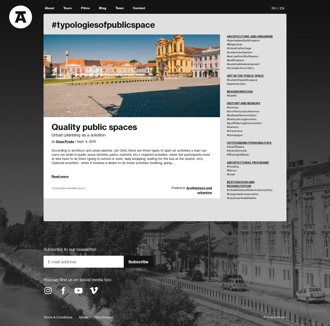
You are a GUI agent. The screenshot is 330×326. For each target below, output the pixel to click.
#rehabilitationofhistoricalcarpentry (249, 190)
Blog (102, 8)
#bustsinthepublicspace (242, 80)
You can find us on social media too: (78, 279)
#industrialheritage (239, 48)
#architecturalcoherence (243, 111)
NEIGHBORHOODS (240, 91)
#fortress (233, 107)
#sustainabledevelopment (243, 64)
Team (120, 8)
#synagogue (234, 135)
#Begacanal (234, 44)
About (49, 8)
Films (85, 8)
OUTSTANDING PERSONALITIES (249, 143)
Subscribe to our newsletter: (70, 249)
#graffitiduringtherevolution (244, 123)
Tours (67, 8)
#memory (233, 127)
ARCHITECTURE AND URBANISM (250, 36)
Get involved (104, 317)
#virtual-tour (235, 131)
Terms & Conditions (58, 317)
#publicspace (235, 60)
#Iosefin (232, 95)
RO (274, 8)
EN (282, 8)
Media (83, 317)
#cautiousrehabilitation (241, 198)
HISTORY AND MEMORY (243, 103)
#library (232, 170)
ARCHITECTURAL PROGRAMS (248, 162)
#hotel (231, 174)
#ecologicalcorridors (240, 68)
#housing (233, 166)
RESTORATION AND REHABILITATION (241, 184)
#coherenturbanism (239, 52)
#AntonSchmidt (237, 150)
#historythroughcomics (241, 119)
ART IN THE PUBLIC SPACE (245, 75)
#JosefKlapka (235, 146)
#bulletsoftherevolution (241, 115)
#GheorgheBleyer (238, 154)
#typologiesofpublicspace (68, 188)
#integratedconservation (242, 194)
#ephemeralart (236, 83)
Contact (139, 8)
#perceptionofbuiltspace (242, 56)
